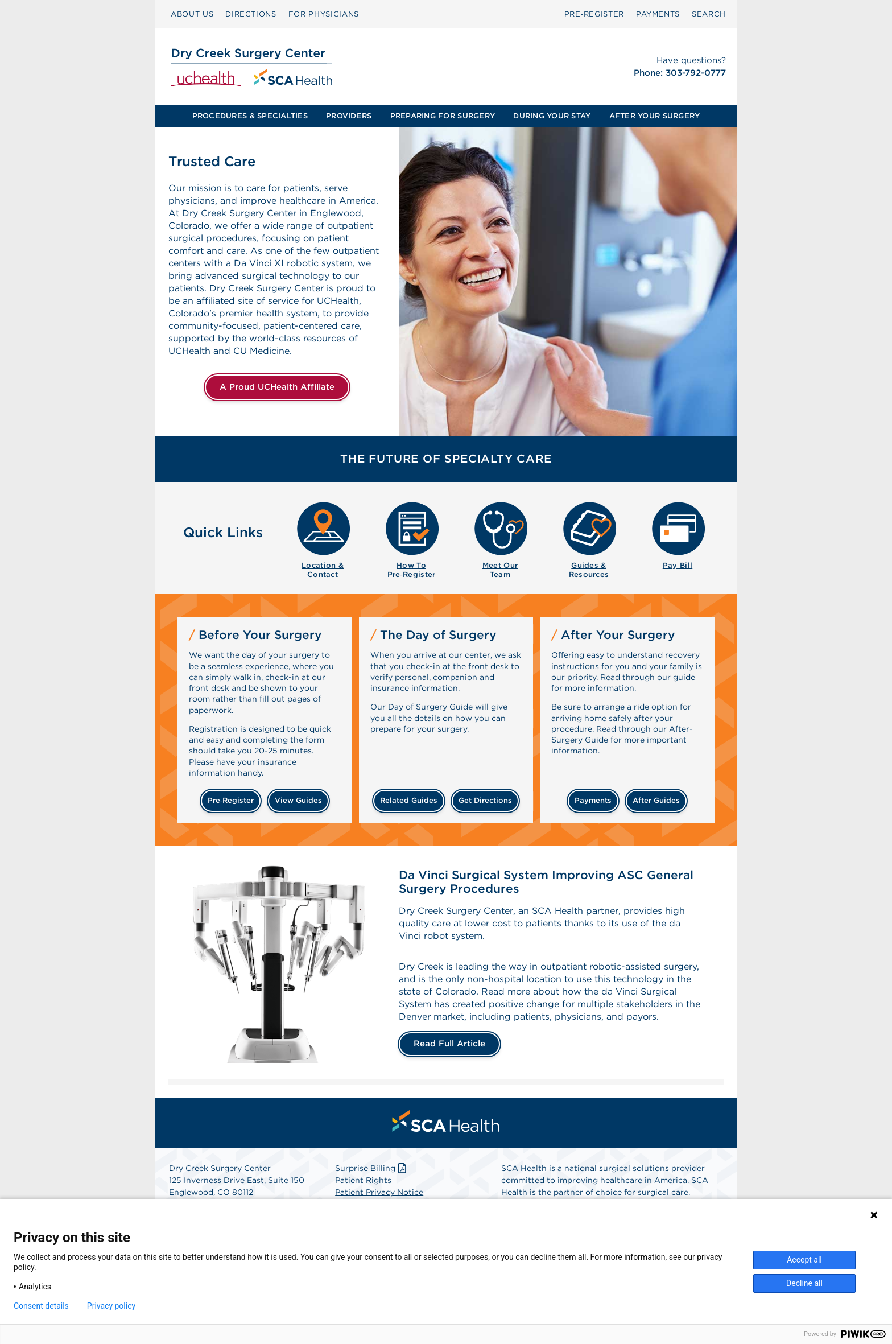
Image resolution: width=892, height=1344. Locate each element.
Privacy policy (111, 1305)
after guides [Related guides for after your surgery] (656, 800)
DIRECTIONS (250, 14)
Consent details (41, 1305)
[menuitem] (192, 14)
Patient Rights (363, 1180)
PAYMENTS (658, 14)
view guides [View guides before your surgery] (298, 800)
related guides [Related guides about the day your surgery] (408, 800)
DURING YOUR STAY (551, 116)
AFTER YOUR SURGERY (654, 116)
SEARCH (709, 14)
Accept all (804, 1259)
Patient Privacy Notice (379, 1192)
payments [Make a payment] (593, 800)
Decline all (804, 1283)
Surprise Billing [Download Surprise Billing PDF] (371, 1168)
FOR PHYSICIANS (323, 14)
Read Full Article (449, 1043)
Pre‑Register (594, 14)
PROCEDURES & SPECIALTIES (250, 116)
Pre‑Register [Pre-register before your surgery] (231, 800)
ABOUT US (192, 14)
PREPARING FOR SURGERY (442, 116)
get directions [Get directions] (485, 800)
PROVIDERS (348, 116)
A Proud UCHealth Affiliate (277, 387)
